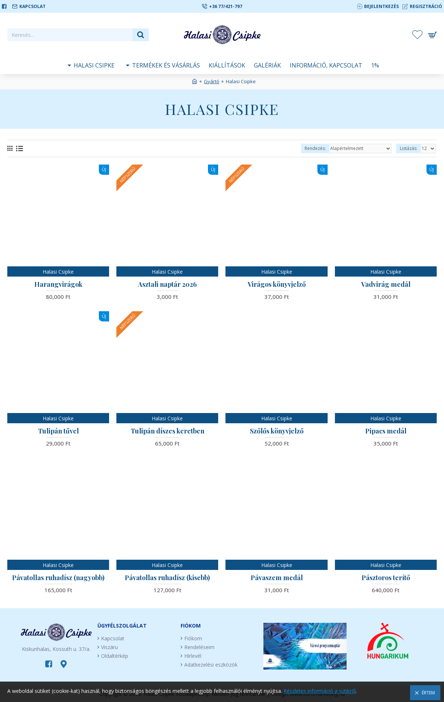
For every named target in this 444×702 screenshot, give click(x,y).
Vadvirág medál (385, 284)
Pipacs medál (385, 431)
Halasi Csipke (58, 271)
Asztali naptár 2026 (167, 284)
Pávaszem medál (277, 578)
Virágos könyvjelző (277, 284)
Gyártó (211, 81)
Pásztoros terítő (386, 578)
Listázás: (408, 148)
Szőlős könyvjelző (277, 431)
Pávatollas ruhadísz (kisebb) (167, 578)
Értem (428, 693)
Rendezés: (315, 148)
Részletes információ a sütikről (319, 690)
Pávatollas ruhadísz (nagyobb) (58, 578)
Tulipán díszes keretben (167, 431)
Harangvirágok (58, 284)
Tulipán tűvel (58, 431)
